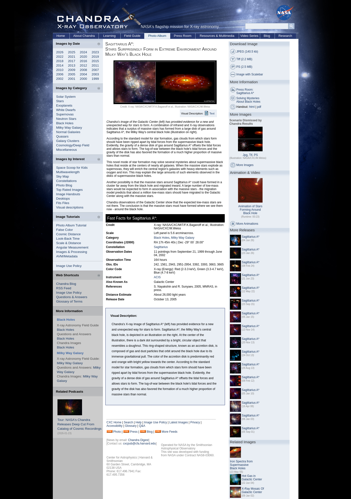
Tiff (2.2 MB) (244, 59)
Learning (109, 36)
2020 (83, 56)
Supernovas (65, 114)
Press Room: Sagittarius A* (245, 91)
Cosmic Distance (68, 234)
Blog (267, 36)
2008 (83, 70)
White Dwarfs (66, 110)
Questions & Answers (71, 297)
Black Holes (64, 123)
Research (285, 36)
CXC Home (114, 422)
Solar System (66, 96)
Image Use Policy (69, 266)
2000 (83, 79)
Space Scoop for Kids (72, 167)
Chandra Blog (66, 284)
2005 (71, 74)
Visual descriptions (70, 207)
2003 (95, 74)
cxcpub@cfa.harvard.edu (139, 443)
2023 (95, 52)
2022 (60, 56)
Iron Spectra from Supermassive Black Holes (241, 465)
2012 (83, 65)
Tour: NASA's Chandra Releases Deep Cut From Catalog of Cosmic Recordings (79, 424)
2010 (60, 70)
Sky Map (62, 176)
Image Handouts (68, 194)
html (252, 107)
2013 (71, 65)
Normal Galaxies (68, 132)
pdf (259, 107)
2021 (71, 56)
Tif (250, 155)
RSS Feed (63, 288)
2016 (83, 61)
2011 (95, 65)
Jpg (245, 155)
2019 (95, 56)
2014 (60, 65)
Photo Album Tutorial (71, 225)
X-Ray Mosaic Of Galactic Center (253, 490)
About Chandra (84, 36)
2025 (71, 52)
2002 (60, 79)
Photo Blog (64, 185)
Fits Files (62, 203)
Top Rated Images (69, 190)
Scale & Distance (68, 243)
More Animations (247, 223)
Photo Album (157, 36)
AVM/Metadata (67, 256)
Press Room (183, 36)
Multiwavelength (68, 172)
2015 (95, 61)
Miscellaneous (66, 150)
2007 (95, 70)
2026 (60, 52)
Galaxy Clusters (67, 141)
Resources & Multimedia (217, 36)
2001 (71, 79)
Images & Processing (71, 252)
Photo (117, 431)
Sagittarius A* (250, 236)
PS (256, 155)
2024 (83, 52)
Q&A (142, 426)
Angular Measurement (72, 247)
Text (212, 113)
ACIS (157, 277)
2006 (60, 74)
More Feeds (169, 431)
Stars (60, 101)
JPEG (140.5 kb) (247, 51)
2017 (71, 61)
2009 (71, 70)
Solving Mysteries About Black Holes (248, 100)
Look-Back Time (68, 238)
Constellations (66, 181)
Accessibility (115, 426)
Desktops (63, 198)
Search (128, 422)
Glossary (131, 426)
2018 (60, 61)
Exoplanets (64, 105)
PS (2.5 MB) (244, 67)
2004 (83, 74)
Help (139, 422)
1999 (95, 79)
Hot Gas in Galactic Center (252, 477)
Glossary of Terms (69, 301)
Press (134, 431)
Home (60, 36)
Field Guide (132, 36)
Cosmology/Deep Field (72, 145)
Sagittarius (161, 247)
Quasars (62, 136)
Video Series (249, 36)
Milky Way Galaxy (69, 127)
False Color (64, 230)
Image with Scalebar (249, 74)
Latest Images (178, 422)
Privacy (195, 422)
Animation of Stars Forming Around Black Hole (250, 210)
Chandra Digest (138, 440)
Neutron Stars (66, 119)
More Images (244, 165)
